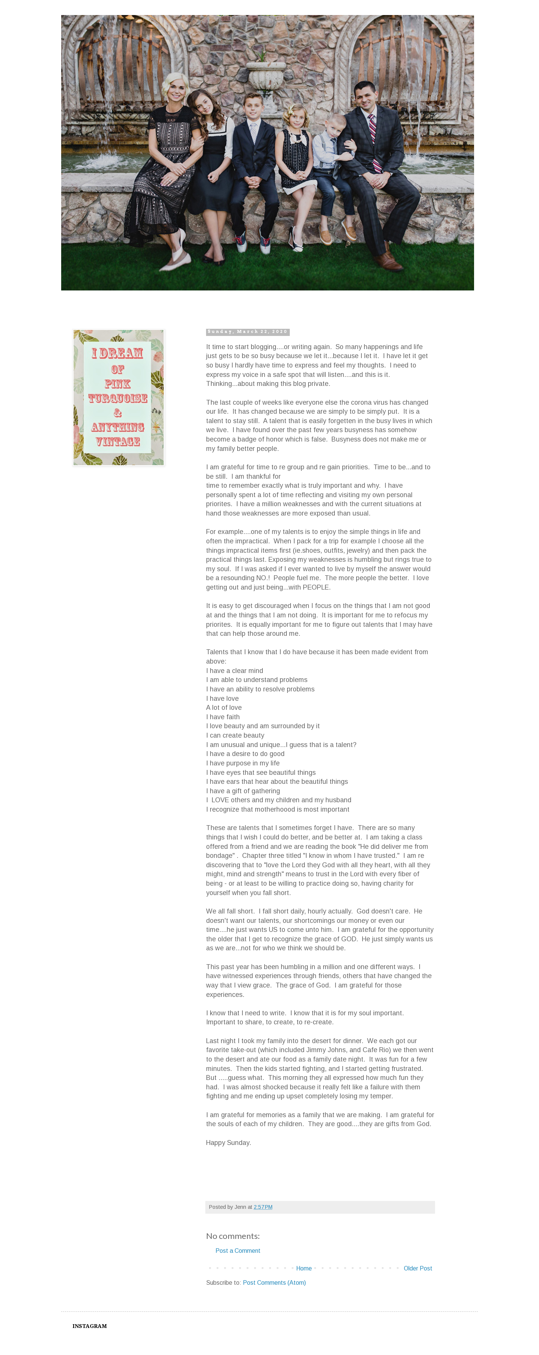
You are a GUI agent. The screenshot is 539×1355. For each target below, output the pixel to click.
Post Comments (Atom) (274, 1282)
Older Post (418, 1268)
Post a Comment (237, 1251)
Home (304, 1268)
